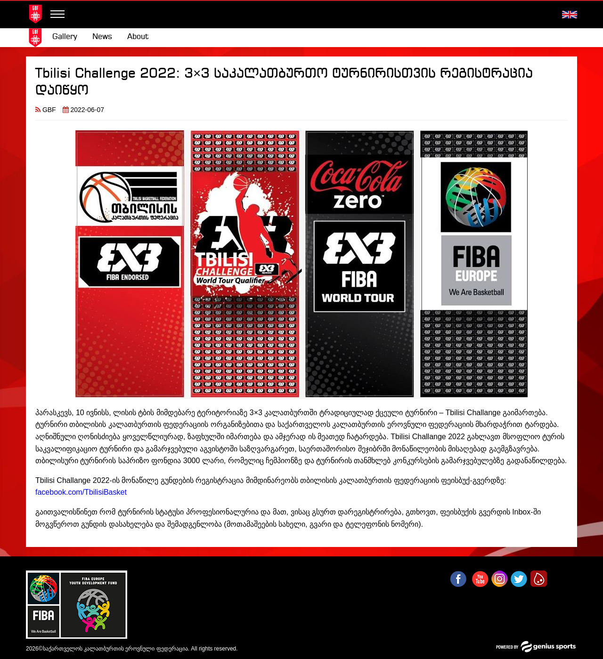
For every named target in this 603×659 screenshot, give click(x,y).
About (138, 37)
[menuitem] (65, 37)
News (102, 37)
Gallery (64, 37)
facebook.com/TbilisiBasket (81, 492)
